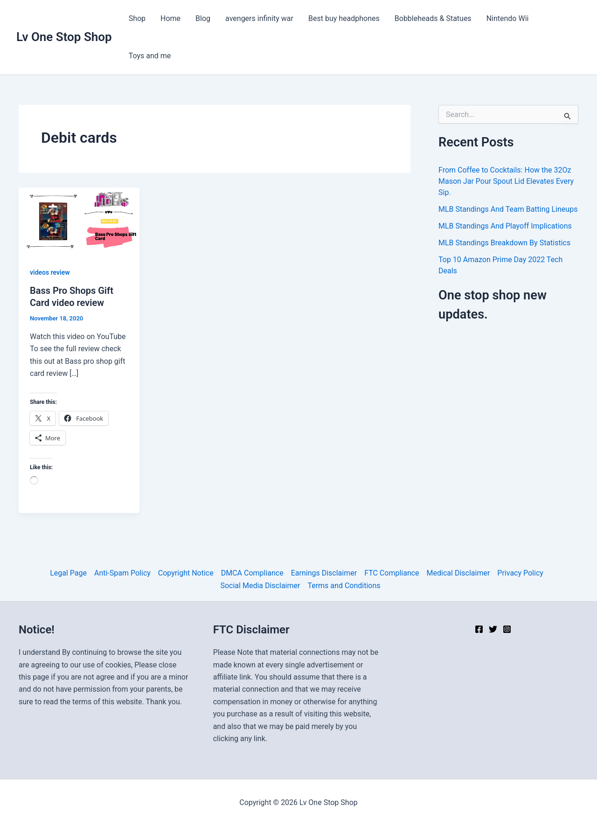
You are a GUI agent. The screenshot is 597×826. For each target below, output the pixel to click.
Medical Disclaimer (458, 573)
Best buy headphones (344, 18)
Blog (202, 18)
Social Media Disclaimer (260, 585)
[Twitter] (493, 629)
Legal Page (68, 573)
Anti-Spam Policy (122, 573)
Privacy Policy (520, 573)
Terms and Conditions (343, 585)
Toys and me (150, 55)
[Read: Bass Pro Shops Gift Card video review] (79, 220)
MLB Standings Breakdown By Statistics (504, 242)
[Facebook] (479, 629)
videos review (50, 272)
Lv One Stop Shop (64, 37)
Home (170, 18)
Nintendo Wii (507, 18)
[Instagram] (507, 629)
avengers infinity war (259, 18)
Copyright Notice (186, 573)
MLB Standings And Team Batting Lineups (507, 209)
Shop (137, 18)
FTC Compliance (391, 573)
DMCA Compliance (252, 573)
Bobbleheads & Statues (433, 18)
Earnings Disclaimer (324, 573)
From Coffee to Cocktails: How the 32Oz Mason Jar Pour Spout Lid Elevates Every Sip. (506, 181)
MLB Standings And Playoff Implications (505, 226)
